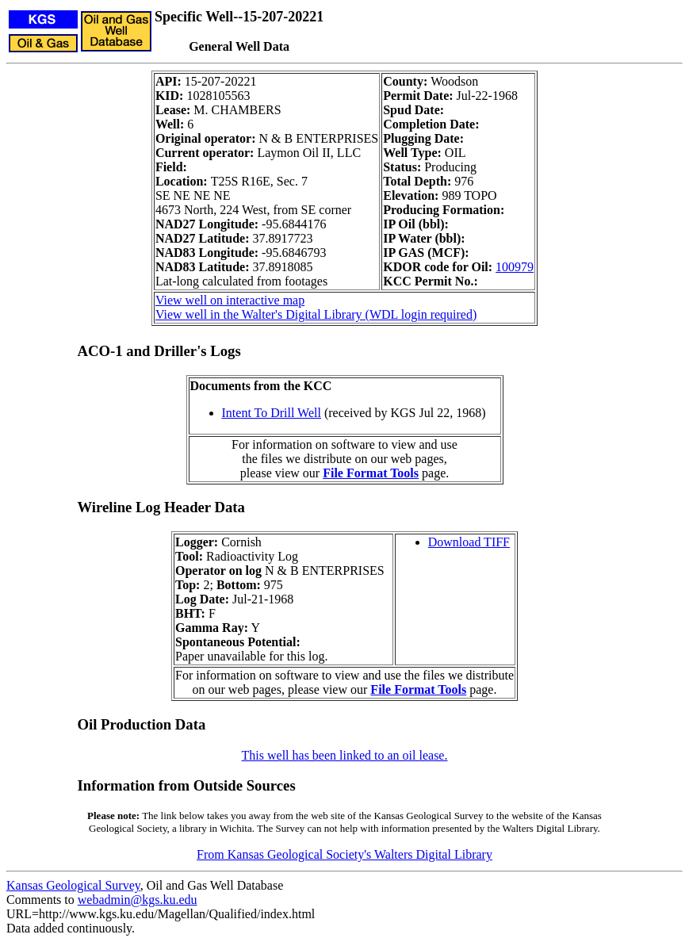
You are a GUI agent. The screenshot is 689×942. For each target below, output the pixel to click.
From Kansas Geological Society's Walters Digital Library (344, 854)
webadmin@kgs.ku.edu (137, 899)
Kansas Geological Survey (73, 885)
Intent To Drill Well (271, 412)
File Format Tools (371, 473)
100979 (515, 267)
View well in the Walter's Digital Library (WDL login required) (316, 314)
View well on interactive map (229, 300)
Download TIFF (469, 542)
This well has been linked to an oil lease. (345, 755)
